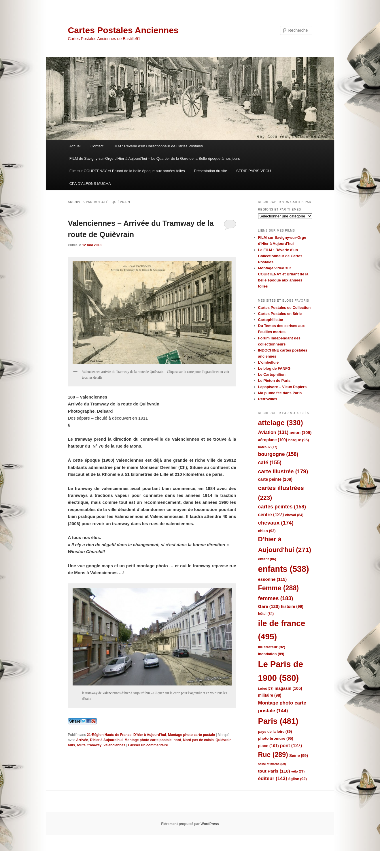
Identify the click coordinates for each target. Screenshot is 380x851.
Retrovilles (267, 399)
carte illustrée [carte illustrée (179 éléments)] (283, 471)
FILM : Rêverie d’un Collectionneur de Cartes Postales (157, 146)
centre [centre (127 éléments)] (271, 514)
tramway (95, 745)
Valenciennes (114, 745)
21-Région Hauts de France (109, 735)
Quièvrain (223, 740)
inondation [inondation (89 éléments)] (271, 654)
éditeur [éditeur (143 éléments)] (272, 778)
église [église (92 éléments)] (297, 779)
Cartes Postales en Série (280, 313)
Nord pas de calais (198, 740)
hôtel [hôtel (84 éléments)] (266, 614)
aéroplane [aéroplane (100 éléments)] (272, 440)
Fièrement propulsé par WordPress (190, 824)
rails (71, 745)
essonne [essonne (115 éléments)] (272, 579)
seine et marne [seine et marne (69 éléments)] (272, 764)
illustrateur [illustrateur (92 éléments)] (272, 647)
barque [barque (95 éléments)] (298, 440)
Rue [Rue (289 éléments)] (273, 754)
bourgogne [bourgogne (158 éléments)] (278, 454)
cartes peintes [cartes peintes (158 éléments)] (282, 507)
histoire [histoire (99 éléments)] (292, 606)
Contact (96, 146)
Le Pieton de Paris (274, 380)
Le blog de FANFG (274, 368)
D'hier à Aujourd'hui (149, 735)
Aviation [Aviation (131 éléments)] (273, 432)
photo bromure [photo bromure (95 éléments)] (275, 738)
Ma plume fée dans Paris (280, 393)
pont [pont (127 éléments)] (291, 745)
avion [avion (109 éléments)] (300, 432)
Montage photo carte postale (191, 735)
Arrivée (82, 740)
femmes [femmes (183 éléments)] (275, 598)
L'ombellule (268, 362)
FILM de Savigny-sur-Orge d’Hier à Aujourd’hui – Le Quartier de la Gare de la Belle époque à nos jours (154, 158)
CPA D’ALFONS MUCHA (90, 183)
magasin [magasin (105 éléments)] (288, 688)
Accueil (75, 146)
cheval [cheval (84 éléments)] (294, 515)
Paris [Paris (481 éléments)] (278, 721)
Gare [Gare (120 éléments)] (269, 606)
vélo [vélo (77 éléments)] (298, 771)
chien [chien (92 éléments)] (267, 531)
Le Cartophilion (272, 374)
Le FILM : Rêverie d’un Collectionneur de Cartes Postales (280, 256)
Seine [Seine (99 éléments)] (298, 756)
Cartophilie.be (270, 320)
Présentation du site (210, 171)
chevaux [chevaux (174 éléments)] (276, 523)
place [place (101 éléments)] (268, 745)
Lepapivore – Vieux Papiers (282, 387)
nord (177, 740)
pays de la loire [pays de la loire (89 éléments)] (275, 731)
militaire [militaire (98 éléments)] (269, 695)
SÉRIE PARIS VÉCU (253, 171)
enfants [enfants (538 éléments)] (283, 569)
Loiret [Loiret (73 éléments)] (265, 688)
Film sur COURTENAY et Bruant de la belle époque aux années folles (127, 171)
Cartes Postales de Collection (284, 307)
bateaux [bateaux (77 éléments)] (267, 447)
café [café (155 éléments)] (269, 462)
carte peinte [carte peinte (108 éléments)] (275, 479)
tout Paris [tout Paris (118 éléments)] (274, 771)
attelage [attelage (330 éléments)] (280, 423)
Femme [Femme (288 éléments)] (278, 588)
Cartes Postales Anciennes (123, 30)
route (81, 745)
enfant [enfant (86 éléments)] (267, 559)
